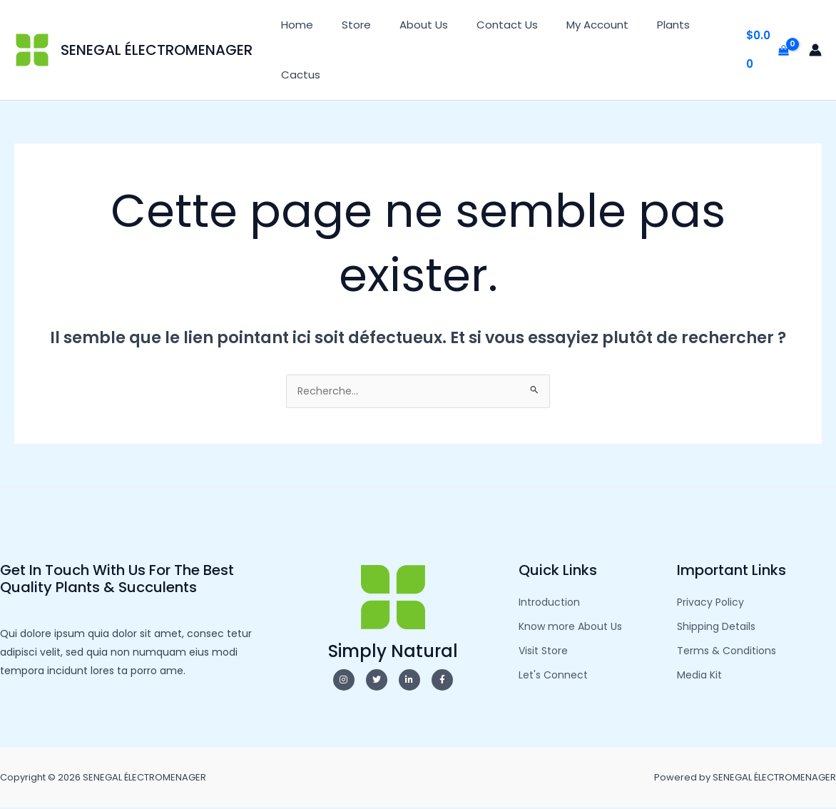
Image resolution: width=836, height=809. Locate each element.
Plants (634, 24)
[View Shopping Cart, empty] (765, 50)
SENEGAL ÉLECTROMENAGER (157, 50)
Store (345, 24)
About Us (406, 24)
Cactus (297, 74)
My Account (565, 24)
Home (293, 24)
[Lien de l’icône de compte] (815, 50)
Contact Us (482, 24)
